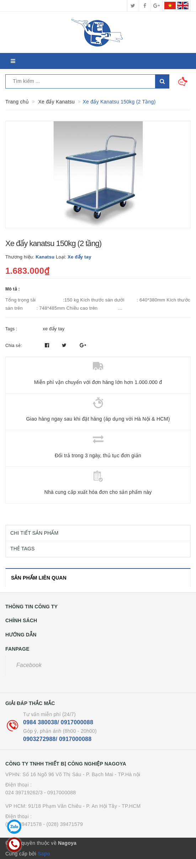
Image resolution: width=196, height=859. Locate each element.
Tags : (11, 328)
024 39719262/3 (24, 792)
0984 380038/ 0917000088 (58, 722)
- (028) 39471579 (63, 824)
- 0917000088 (60, 792)
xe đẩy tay (54, 328)
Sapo (44, 854)
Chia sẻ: (13, 345)
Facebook (29, 665)
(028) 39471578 (23, 824)
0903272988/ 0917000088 (57, 739)
